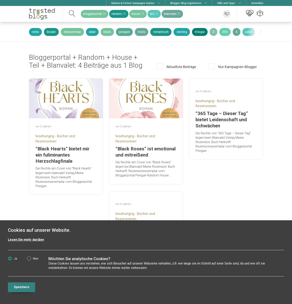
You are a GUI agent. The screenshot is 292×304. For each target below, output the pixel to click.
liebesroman (72, 32)
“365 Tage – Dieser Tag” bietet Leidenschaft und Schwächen (222, 120)
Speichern (21, 287)
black (107, 32)
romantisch (161, 32)
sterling (181, 32)
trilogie (200, 32)
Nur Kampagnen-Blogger (237, 67)
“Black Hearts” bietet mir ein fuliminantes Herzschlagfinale (63, 155)
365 (225, 32)
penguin (124, 32)
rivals (141, 32)
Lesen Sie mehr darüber (26, 239)
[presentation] (261, 32)
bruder (51, 32)
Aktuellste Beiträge (181, 67)
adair (92, 32)
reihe (35, 32)
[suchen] (72, 14)
